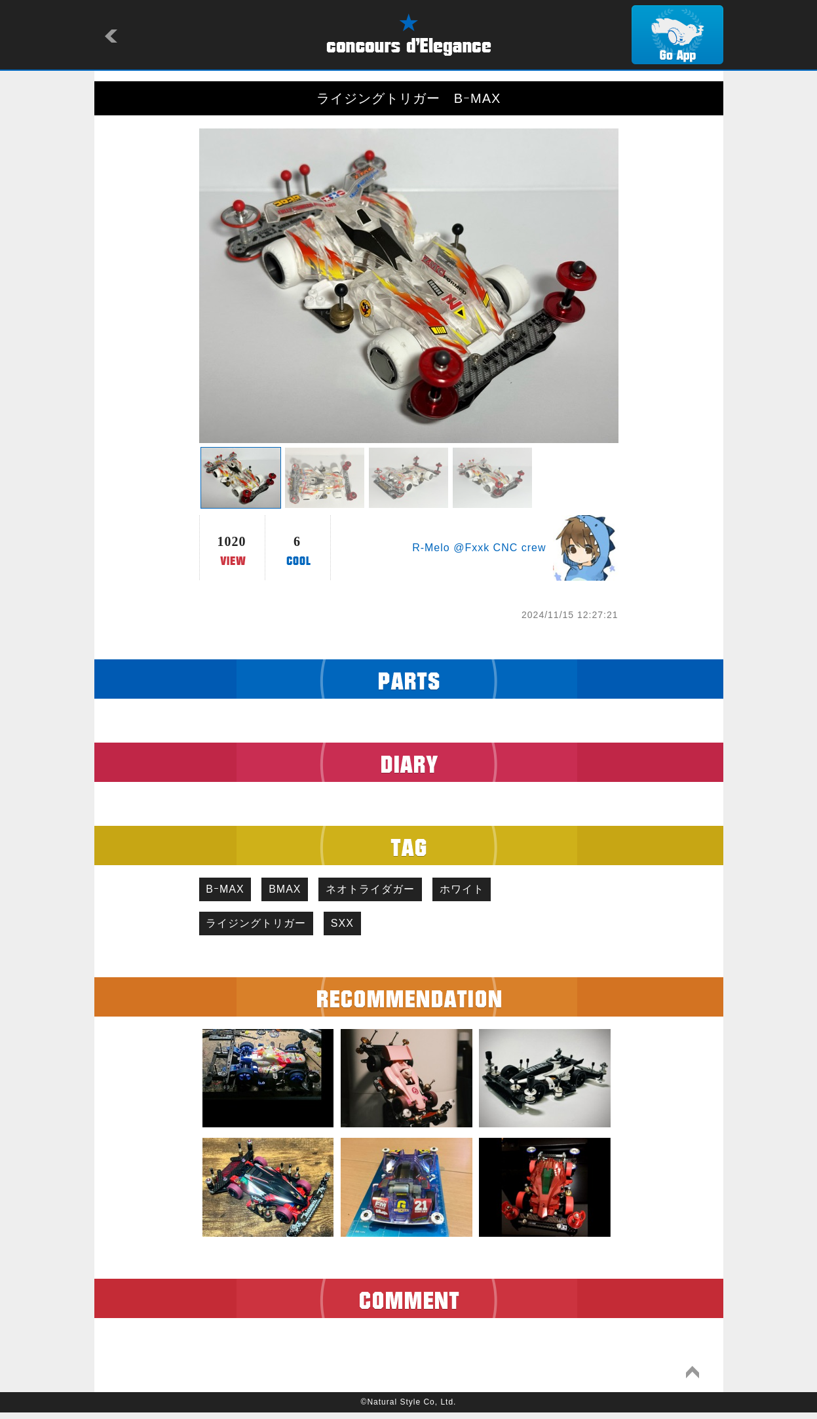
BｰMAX (229, 891)
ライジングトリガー (260, 928)
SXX (352, 928)
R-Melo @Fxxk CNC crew (479, 547)
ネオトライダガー (387, 891)
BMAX (295, 891)
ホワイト (485, 891)
